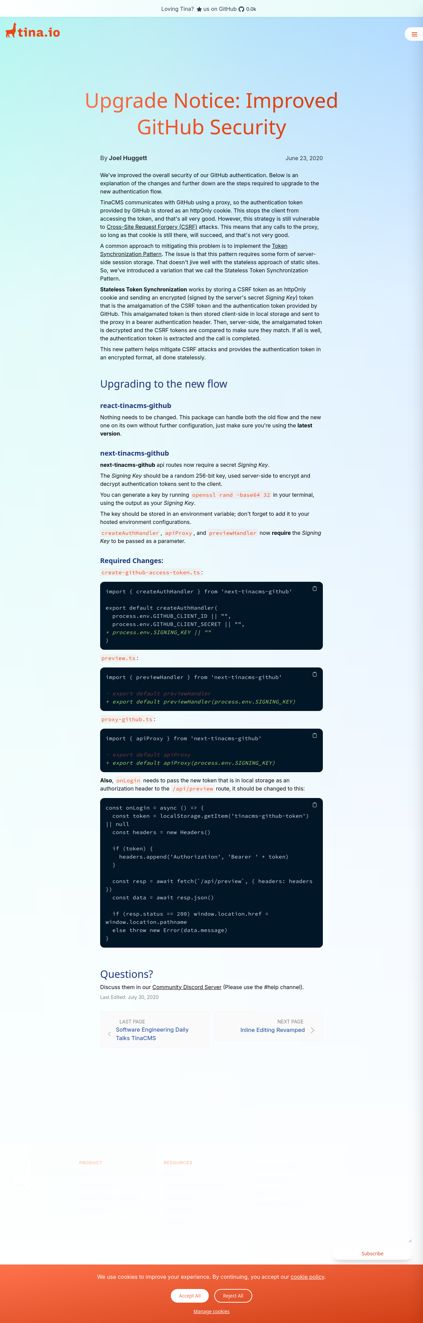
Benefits (271, 1191)
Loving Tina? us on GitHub (208, 9)
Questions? (126, 974)
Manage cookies (212, 1311)
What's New (276, 1167)
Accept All (190, 1295)
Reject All (233, 1295)
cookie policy (307, 1276)
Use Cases (273, 1179)
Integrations (280, 1203)
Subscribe (372, 1253)
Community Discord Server (187, 987)
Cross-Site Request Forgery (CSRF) (152, 226)
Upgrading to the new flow (163, 384)
